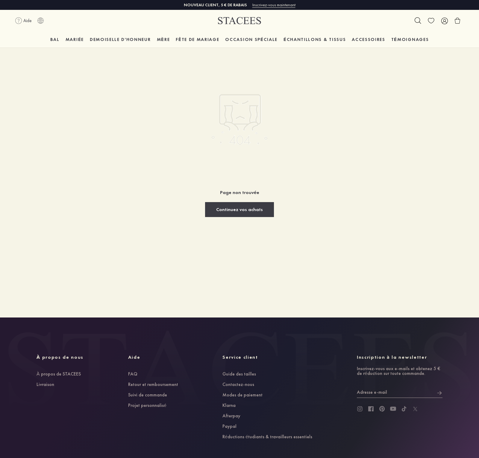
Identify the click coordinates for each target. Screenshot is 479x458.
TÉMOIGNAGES (410, 39)
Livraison (45, 384)
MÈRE (163, 39)
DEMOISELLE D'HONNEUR (120, 39)
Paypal (229, 426)
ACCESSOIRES (368, 39)
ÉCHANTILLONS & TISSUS (315, 39)
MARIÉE (75, 39)
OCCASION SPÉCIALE (251, 39)
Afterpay (231, 416)
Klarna (229, 405)
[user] (444, 20)
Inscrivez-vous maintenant (273, 4)
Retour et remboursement (153, 384)
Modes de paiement (242, 395)
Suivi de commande (147, 395)
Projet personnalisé (147, 405)
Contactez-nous (238, 384)
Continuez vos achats (239, 209)
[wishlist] (431, 20)
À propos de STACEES (59, 374)
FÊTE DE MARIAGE (197, 39)
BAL (55, 39)
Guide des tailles (239, 374)
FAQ (132, 374)
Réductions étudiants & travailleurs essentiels (267, 437)
